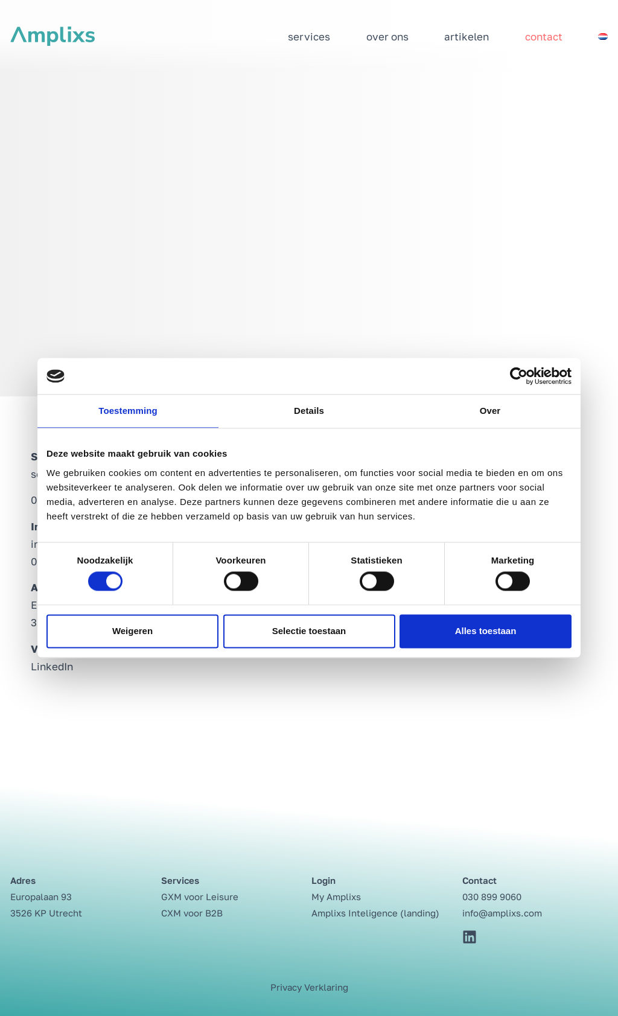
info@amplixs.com (502, 912)
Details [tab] (309, 410)
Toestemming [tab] (128, 410)
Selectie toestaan (309, 631)
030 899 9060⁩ (491, 896)
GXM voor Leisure (199, 896)
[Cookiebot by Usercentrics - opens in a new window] (519, 376)
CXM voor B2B (192, 912)
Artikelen (466, 36)
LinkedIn (52, 666)
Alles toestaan (486, 631)
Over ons (387, 36)
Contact (543, 36)
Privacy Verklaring (309, 987)
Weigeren (132, 631)
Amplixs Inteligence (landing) (375, 912)
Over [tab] (490, 410)
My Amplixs (336, 896)
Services (309, 36)
